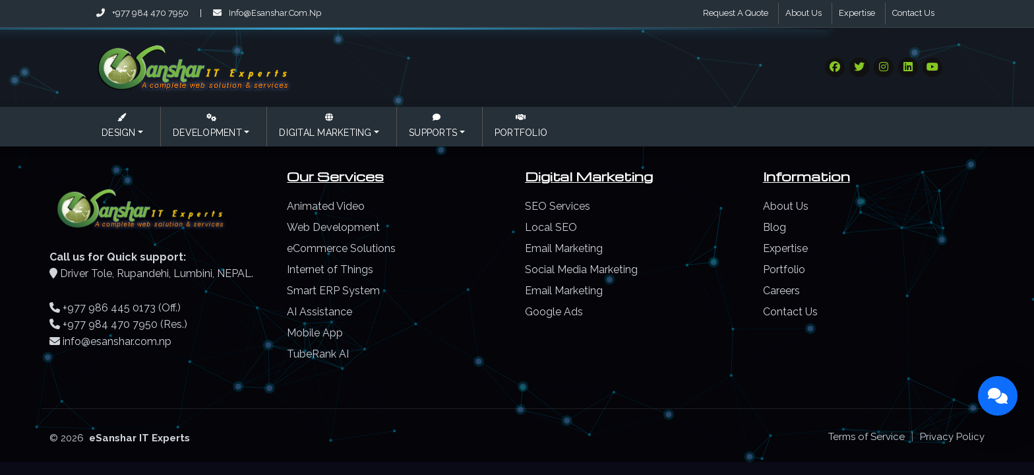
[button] (122, 126)
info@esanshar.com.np (267, 13)
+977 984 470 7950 (143, 13)
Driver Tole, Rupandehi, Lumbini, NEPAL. (156, 273)
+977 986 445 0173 (109, 307)
